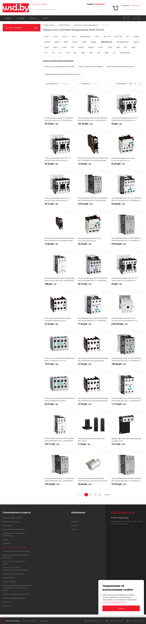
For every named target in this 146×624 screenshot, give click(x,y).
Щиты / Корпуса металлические (91, 66)
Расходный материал (10, 581)
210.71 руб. (60, 446)
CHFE (110, 47)
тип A (74, 36)
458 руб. (60, 286)
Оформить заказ (130, 9)
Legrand (136, 42)
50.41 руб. (60, 206)
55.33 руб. (60, 126)
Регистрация (42, 4)
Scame (57, 42)
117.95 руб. (126, 406)
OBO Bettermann (123, 42)
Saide (66, 42)
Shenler (47, 42)
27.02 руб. (60, 326)
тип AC (64, 36)
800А (134, 47)
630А (83, 53)
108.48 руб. (126, 366)
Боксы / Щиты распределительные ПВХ (59, 66)
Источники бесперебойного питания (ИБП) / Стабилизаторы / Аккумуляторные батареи (17, 588)
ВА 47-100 (118, 36)
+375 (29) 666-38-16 (123, 512)
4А (114, 53)
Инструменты (7, 602)
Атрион (136, 36)
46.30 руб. (60, 166)
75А (46, 53)
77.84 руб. (93, 326)
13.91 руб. (126, 446)
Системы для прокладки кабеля (13, 529)
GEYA (55, 47)
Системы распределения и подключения (16, 551)
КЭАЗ (97, 36)
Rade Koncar (106, 42)
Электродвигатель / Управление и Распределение (14, 534)
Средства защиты (9, 578)
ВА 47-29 (107, 36)
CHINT (100, 47)
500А (106, 53)
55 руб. (126, 126)
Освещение (6, 543)
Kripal (47, 47)
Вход (34, 4)
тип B (55, 36)
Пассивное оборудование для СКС (14, 598)
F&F (72, 47)
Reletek (93, 42)
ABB (118, 47)
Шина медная (7, 525)
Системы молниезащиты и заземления (16, 594)
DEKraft (91, 47)
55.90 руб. (126, 206)
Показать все (125, 53)
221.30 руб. (93, 126)
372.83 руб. (126, 246)
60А (91, 53)
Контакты (33, 18)
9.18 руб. (93, 446)
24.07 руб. (60, 406)
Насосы (5, 539)
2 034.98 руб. (126, 326)
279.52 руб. (93, 206)
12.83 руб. (93, 166)
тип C (47, 36)
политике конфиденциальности (114, 602)
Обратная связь (11, 621)
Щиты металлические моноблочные (120, 66)
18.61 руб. (60, 366)
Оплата (45, 18)
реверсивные (85, 36)
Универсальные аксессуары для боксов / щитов (62, 74)
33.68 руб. (93, 486)
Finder (64, 47)
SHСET (75, 42)
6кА (53, 53)
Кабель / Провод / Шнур (11, 521)
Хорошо (121, 608)
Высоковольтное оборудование (13, 574)
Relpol (84, 42)
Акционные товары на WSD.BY (13, 518)
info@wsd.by (123, 517)
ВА (128, 36)
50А (98, 53)
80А (125, 47)
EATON (81, 47)
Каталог (8, 18)
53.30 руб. (126, 166)
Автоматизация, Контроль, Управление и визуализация (16, 556)
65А (67, 53)
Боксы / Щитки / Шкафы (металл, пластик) (14, 562)
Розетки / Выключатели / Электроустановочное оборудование (15, 569)
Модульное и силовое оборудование (15, 547)
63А (75, 53)
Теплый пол (7, 606)
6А (60, 53)
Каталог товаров (21, 27)
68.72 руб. (93, 286)
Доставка (20, 18)
